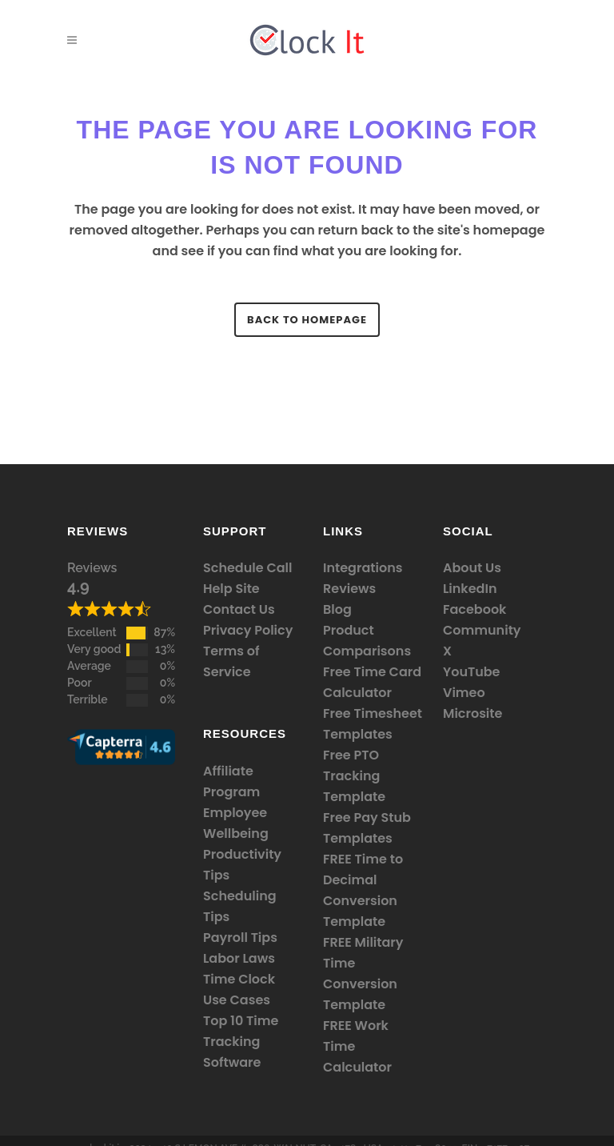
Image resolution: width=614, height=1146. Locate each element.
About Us (472, 568)
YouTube (471, 672)
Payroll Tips (240, 937)
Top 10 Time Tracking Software (240, 1042)
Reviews (92, 567)
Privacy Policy (248, 630)
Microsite (472, 713)
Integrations (362, 568)
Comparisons (367, 651)
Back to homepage (307, 319)
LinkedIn (469, 588)
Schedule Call (247, 568)
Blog (337, 609)
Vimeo (464, 692)
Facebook (474, 609)
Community (482, 630)
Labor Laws (239, 958)
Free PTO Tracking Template (354, 776)
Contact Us (239, 609)
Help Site (231, 588)
